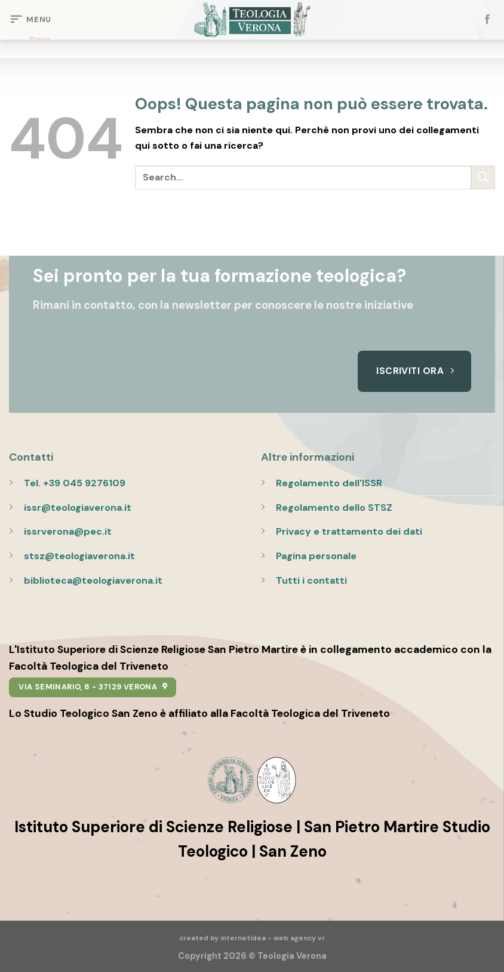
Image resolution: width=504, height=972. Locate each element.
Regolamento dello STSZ (334, 507)
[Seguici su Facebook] (487, 19)
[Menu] (30, 20)
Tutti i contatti (311, 580)
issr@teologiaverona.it (77, 507)
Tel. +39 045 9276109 (74, 483)
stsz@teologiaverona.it (79, 556)
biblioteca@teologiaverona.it (93, 580)
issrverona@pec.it (68, 531)
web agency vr (299, 938)
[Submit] (483, 177)
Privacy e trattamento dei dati (349, 531)
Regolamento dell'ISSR (329, 483)
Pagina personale (316, 556)
